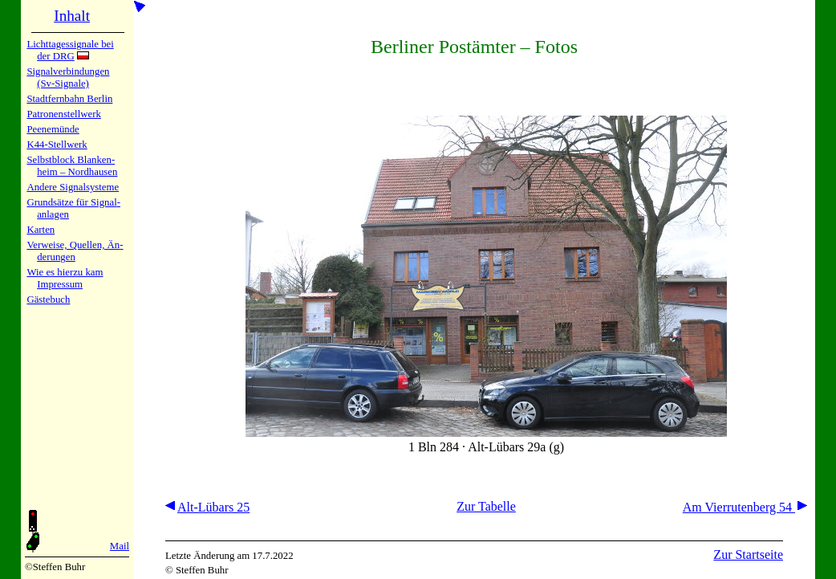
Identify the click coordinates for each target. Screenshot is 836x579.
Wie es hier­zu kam (64, 272)
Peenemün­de (52, 129)
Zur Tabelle (486, 506)
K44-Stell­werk (56, 144)
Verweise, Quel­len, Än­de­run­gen (74, 251)
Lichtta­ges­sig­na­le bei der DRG (69, 50)
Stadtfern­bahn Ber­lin (69, 98)
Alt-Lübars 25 (207, 507)
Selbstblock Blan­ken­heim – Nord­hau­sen (71, 165)
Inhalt (72, 15)
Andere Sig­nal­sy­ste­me (72, 187)
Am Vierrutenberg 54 (745, 507)
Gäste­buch (48, 299)
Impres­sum (60, 284)
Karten (40, 229)
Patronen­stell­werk (63, 114)
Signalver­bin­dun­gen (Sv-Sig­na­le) (67, 77)
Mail (119, 546)
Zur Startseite (748, 554)
